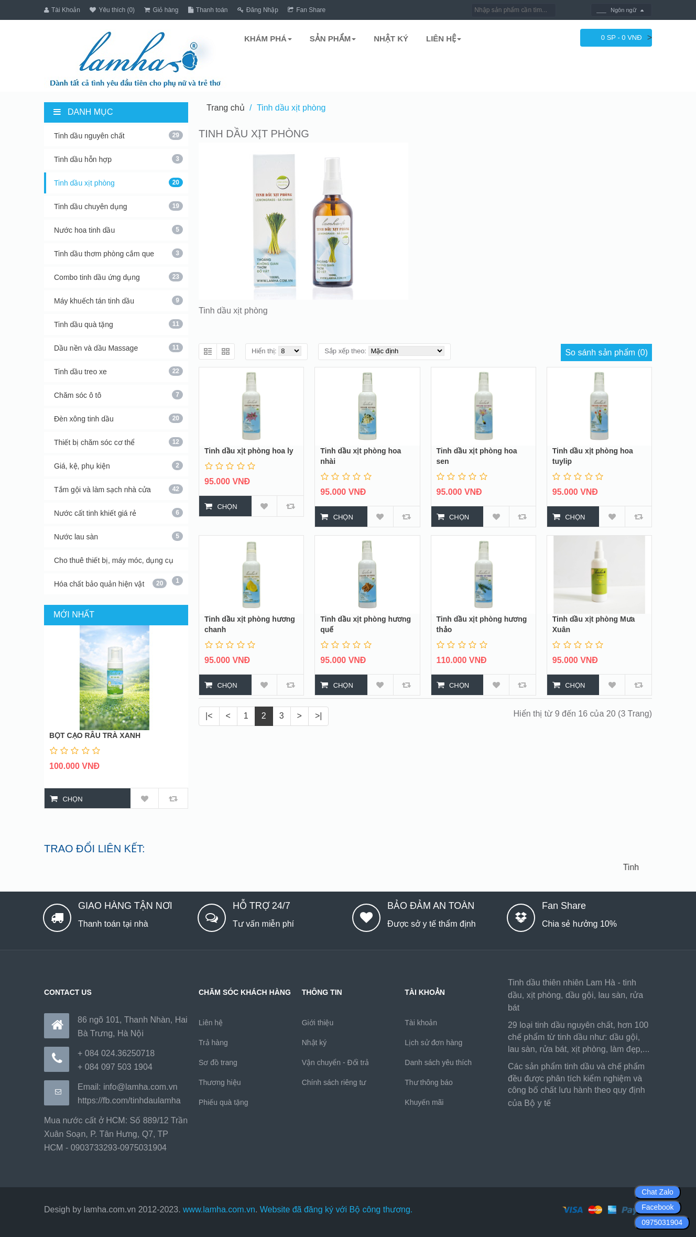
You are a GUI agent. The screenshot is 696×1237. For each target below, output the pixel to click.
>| (318, 715)
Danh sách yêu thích (438, 1062)
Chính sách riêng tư (334, 1082)
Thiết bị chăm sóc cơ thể (118, 442)
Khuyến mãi (424, 1102)
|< (209, 715)
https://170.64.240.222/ (596, 1103)
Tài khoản (421, 1022)
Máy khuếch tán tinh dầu (118, 300)
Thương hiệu (220, 1082)
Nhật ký (314, 1042)
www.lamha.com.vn (219, 1209)
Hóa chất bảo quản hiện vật (110, 583)
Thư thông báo (429, 1082)
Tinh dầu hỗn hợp (118, 159)
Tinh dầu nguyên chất (118, 135)
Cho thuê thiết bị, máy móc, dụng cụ (118, 563)
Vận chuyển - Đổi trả (335, 1062)
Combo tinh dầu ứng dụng (118, 276)
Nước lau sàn (118, 536)
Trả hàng (213, 1042)
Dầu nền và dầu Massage (118, 347)
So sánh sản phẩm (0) (606, 352)
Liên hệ (211, 1022)
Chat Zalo (657, 1192)
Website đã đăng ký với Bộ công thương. (336, 1209)
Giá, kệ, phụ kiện (118, 465)
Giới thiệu (318, 1022)
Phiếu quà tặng (223, 1102)
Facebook (657, 1207)
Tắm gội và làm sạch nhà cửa (118, 489)
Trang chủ (225, 107)
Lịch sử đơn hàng (433, 1042)
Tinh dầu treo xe (118, 371)
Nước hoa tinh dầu (118, 229)
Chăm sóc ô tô (118, 394)
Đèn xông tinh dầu (118, 418)
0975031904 (661, 1222)
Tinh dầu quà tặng (118, 324)
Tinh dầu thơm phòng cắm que (118, 253)
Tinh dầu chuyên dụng (118, 206)
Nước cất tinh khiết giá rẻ (118, 512)
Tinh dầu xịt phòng (118, 182)
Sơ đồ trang (218, 1062)
